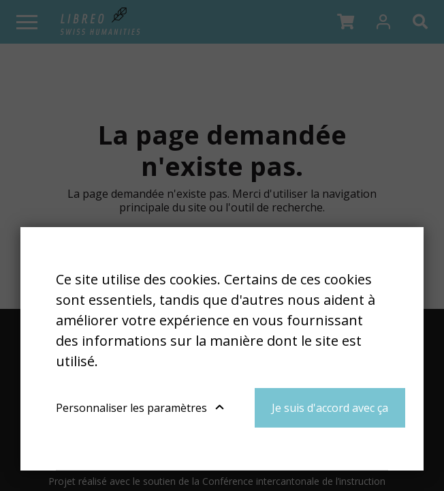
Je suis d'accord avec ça (330, 407)
